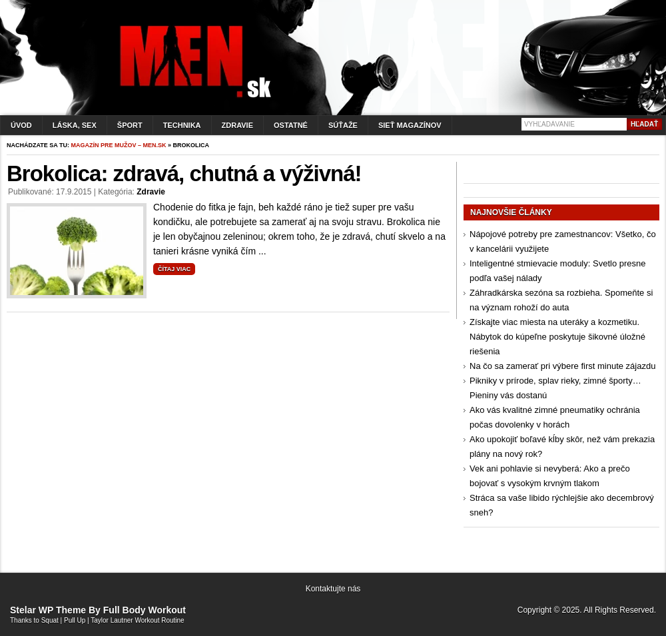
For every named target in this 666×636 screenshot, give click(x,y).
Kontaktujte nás (333, 588)
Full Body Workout (144, 610)
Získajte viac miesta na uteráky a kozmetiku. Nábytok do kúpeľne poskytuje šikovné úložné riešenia (557, 336)
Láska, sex (75, 125)
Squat (50, 620)
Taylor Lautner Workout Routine (137, 620)
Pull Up (74, 620)
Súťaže (343, 125)
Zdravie (237, 125)
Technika (182, 125)
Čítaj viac (174, 269)
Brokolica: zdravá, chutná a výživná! (184, 173)
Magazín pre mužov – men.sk (118, 145)
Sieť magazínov (410, 125)
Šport (130, 125)
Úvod (21, 125)
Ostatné (291, 125)
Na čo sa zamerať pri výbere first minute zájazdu (562, 366)
